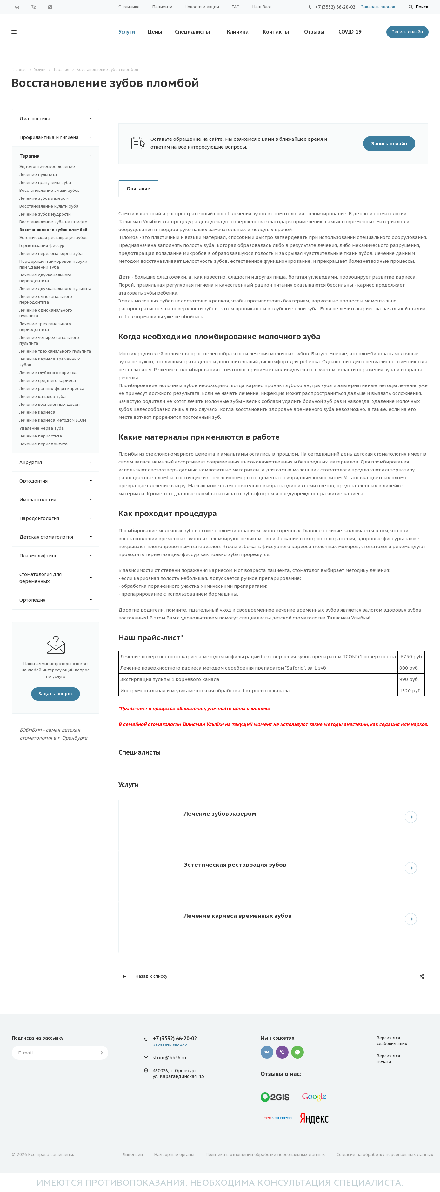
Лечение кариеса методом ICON (52, 420)
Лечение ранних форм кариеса (51, 388)
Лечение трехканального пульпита (55, 351)
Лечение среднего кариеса (47, 380)
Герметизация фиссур (41, 245)
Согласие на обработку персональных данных (385, 1154)
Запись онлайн (407, 32)
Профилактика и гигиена (59, 137)
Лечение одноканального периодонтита (45, 299)
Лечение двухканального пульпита (55, 288)
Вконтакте (17, 7)
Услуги (126, 32)
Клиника (238, 32)
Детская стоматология (59, 537)
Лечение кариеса (37, 412)
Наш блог (261, 7)
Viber (33, 7)
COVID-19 (349, 32)
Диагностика (59, 118)
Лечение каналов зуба (42, 396)
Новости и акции (202, 7)
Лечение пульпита (38, 174)
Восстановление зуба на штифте (53, 221)
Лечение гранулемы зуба (45, 182)
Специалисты (192, 32)
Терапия (59, 156)
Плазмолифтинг (59, 556)
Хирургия (59, 462)
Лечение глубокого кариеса (48, 372)
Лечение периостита (40, 436)
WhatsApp (50, 7)
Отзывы (314, 32)
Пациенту (162, 7)
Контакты (276, 32)
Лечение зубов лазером (44, 198)
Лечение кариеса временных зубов (238, 915)
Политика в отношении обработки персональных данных (265, 1154)
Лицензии (133, 1154)
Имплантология (59, 499)
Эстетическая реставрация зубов (53, 237)
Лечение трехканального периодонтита (45, 326)
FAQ (236, 7)
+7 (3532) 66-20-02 (335, 7)
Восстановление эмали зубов (49, 190)
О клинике (129, 7)
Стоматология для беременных (59, 578)
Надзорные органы (174, 1154)
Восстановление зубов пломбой (53, 229)
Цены (155, 32)
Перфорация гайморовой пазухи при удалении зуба (53, 264)
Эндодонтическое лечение (47, 166)
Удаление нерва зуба (41, 428)
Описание (138, 188)
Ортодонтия (59, 481)
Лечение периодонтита (43, 444)
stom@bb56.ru (169, 1057)
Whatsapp (297, 1052)
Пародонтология (59, 518)
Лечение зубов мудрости (45, 214)
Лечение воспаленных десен (49, 404)
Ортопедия (59, 600)
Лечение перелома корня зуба (51, 253)
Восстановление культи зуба (48, 206)
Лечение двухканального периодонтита (45, 277)
